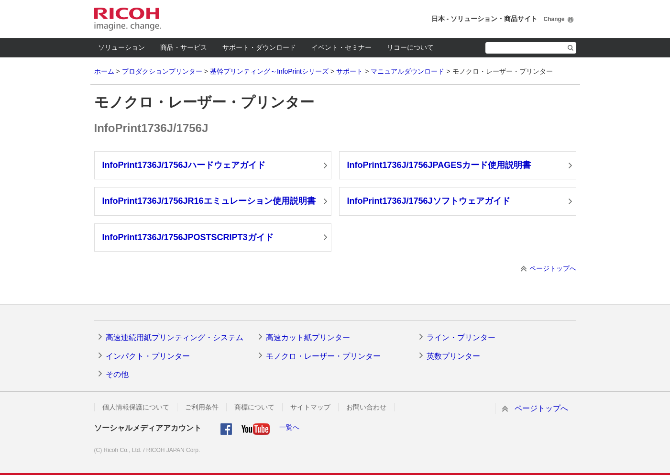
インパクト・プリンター (148, 356)
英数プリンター (453, 356)
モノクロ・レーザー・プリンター (323, 356)
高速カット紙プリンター (308, 337)
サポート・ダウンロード (259, 47)
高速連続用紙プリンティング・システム (174, 337)
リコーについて (410, 47)
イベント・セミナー (341, 47)
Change (553, 19)
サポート (349, 71)
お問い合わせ (366, 407)
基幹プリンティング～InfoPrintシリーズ (269, 71)
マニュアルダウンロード (407, 71)
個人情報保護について (135, 407)
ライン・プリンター (461, 337)
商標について (254, 407)
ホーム (104, 71)
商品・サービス (183, 47)
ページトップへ (552, 268)
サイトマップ (310, 407)
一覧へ (289, 427)
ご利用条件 (202, 407)
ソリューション (121, 47)
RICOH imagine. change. (127, 19)
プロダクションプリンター (162, 71)
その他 (117, 374)
